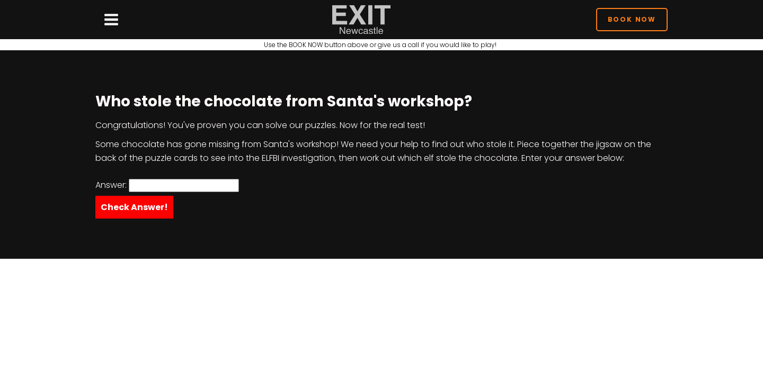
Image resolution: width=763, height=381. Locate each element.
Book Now (632, 19)
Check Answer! (134, 207)
